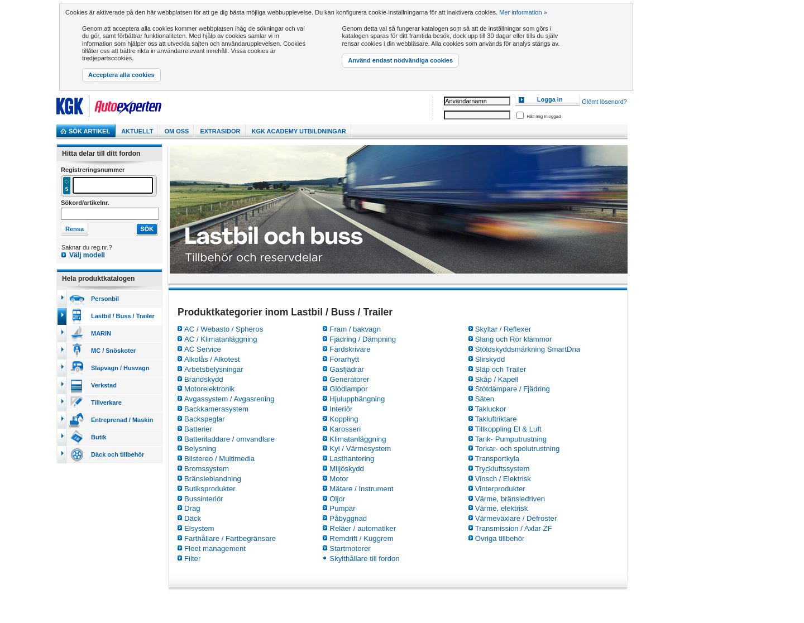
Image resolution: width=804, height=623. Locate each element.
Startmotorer (349, 548)
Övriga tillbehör (500, 538)
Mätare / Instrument (361, 489)
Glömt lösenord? (604, 102)
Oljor (337, 499)
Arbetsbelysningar (213, 369)
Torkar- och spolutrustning (517, 448)
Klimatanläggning (357, 439)
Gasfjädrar (346, 369)
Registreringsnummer (93, 169)
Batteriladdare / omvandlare (229, 439)
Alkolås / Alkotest (212, 359)
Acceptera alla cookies (121, 74)
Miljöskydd (346, 468)
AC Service (202, 349)
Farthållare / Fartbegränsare (230, 538)
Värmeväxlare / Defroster (516, 518)
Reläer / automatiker (362, 528)
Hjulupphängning (357, 399)
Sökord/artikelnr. (85, 202)
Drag (192, 508)
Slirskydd (490, 359)
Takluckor (490, 409)
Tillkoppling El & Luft (508, 429)
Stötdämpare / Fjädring (512, 389)
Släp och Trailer (501, 369)
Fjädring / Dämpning (362, 339)
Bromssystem (206, 468)
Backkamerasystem (216, 409)
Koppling (343, 419)
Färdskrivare (349, 349)
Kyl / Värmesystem (360, 448)
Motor (338, 479)
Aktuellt (137, 131)
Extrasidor (220, 131)
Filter (192, 558)
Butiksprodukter (210, 489)
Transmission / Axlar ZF (513, 528)
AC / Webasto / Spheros (223, 329)
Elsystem (199, 528)
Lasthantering (351, 458)
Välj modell (87, 255)
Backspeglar (204, 419)
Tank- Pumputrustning (511, 439)
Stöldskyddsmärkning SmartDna (527, 349)
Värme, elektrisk (501, 508)
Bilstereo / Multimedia (219, 458)
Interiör (340, 409)
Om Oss (176, 131)
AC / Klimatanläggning (220, 339)
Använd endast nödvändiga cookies (400, 60)
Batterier (198, 429)
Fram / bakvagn (355, 329)
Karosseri (345, 429)
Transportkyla (497, 458)
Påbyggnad (348, 518)
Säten (484, 399)
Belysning (200, 448)
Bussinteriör (203, 499)
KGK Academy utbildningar (299, 131)
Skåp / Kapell (497, 379)
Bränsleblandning (212, 479)
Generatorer (349, 379)
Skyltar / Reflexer (503, 329)
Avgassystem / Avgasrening (229, 399)
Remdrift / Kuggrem (361, 538)
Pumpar (342, 508)
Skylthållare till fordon (364, 558)
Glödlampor (348, 389)
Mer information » (523, 12)
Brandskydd (203, 379)
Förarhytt (344, 359)
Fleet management (215, 548)
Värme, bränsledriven (510, 499)
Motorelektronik (209, 389)
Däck (192, 518)
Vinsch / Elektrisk (503, 479)
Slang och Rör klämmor (513, 339)
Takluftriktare (496, 419)
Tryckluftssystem (502, 468)
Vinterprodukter (500, 489)
